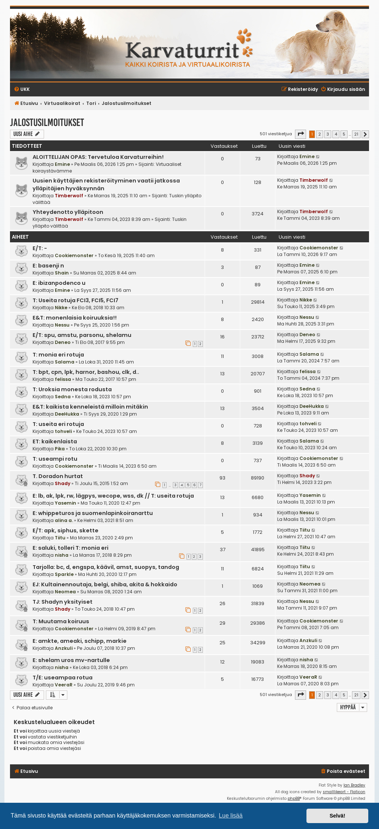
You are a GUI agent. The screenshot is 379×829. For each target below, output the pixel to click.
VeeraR (64, 685)
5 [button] (344, 134)
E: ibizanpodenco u (59, 283)
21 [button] (356, 134)
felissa (63, 379)
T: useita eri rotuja (58, 424)
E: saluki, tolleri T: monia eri (70, 548)
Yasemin (65, 503)
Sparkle (64, 574)
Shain (62, 273)
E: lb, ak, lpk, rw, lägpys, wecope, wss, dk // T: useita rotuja (113, 495)
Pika (60, 449)
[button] (300, 134)
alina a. (64, 520)
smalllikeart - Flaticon (344, 792)
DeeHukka (67, 414)
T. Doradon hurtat (58, 476)
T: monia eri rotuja (58, 354)
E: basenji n (48, 265)
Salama (64, 362)
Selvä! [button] (337, 816)
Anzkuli (64, 648)
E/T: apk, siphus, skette (65, 530)
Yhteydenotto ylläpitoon (68, 212)
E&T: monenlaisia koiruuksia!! (75, 317)
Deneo (63, 342)
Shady (62, 483)
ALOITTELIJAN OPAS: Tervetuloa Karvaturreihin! (98, 157)
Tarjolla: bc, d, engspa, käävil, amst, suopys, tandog (106, 567)
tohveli (63, 431)
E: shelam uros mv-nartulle (71, 660)
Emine (62, 164)
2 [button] (319, 134)
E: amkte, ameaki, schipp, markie (80, 641)
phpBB (294, 798)
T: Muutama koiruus (61, 621)
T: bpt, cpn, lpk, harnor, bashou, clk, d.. (86, 372)
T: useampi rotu (55, 459)
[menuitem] (342, 772)
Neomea (65, 592)
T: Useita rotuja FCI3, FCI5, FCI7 (75, 300)
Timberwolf (69, 195)
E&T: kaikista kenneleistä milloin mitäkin (90, 406)
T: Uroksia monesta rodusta (72, 389)
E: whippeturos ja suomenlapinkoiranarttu (93, 513)
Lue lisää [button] (230, 815)
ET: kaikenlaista (55, 441)
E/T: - (40, 248)
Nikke (61, 307)
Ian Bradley (354, 785)
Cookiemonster (74, 255)
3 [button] (327, 134)
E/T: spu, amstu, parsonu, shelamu (82, 335)
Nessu (62, 325)
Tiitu (60, 538)
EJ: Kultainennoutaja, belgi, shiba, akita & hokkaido (105, 584)
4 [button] (336, 134)
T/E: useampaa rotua (63, 677)
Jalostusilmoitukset (47, 122)
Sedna (63, 396)
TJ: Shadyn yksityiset (63, 601)
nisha (61, 555)
